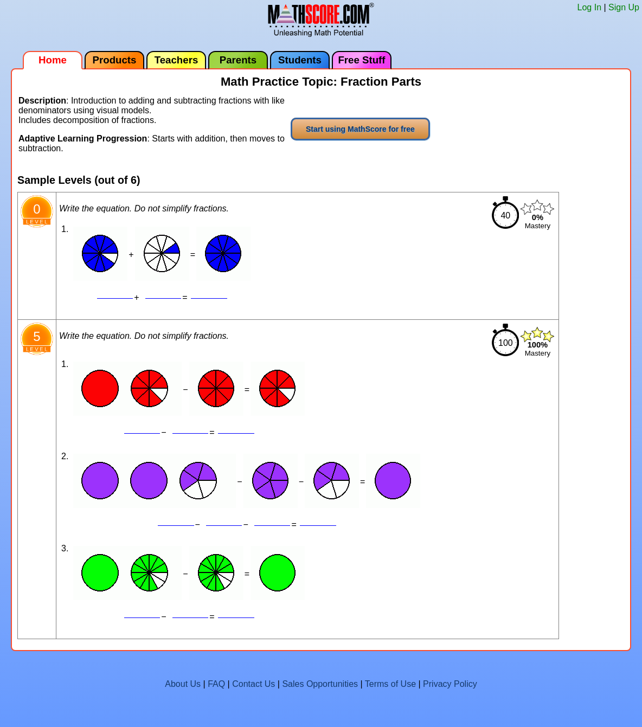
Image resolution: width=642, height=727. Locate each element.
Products (115, 60)
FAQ (216, 684)
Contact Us (253, 684)
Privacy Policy (450, 684)
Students (300, 60)
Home (52, 60)
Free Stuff (361, 60)
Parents (238, 60)
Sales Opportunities (320, 684)
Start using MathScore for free (360, 129)
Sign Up (623, 7)
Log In (589, 7)
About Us (183, 684)
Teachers (176, 60)
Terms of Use (390, 684)
